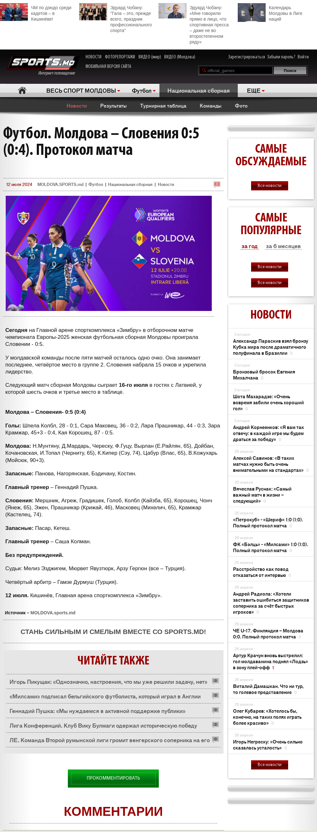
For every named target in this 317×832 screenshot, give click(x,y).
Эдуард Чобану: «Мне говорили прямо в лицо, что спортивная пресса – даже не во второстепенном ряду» (193, 23)
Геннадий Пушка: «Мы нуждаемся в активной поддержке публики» (97, 710)
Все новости (269, 185)
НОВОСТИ (93, 57)
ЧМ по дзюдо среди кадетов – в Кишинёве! (35, 12)
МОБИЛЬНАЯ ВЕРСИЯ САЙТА (108, 66)
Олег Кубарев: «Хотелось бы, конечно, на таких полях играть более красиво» (267, 717)
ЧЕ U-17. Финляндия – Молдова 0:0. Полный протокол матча (268, 633)
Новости (77, 105)
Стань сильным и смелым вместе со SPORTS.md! (113, 631)
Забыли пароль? (281, 57)
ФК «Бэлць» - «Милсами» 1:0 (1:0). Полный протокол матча (270, 547)
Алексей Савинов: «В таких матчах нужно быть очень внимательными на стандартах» (271, 464)
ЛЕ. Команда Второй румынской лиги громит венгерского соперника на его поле (110, 741)
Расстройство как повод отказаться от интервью (262, 572)
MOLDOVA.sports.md (52, 612)
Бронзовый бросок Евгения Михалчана (264, 374)
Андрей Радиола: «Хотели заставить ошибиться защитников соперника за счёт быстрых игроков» (271, 603)
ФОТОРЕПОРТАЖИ (120, 57)
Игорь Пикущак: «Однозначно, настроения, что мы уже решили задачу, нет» (108, 681)
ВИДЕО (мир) (150, 57)
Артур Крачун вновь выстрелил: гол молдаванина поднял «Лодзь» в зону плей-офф (270, 661)
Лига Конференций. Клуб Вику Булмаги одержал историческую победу (103, 725)
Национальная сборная (198, 90)
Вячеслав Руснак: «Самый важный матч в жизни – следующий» (262, 494)
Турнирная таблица (163, 105)
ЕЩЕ (254, 90)
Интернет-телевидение (43, 66)
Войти (303, 57)
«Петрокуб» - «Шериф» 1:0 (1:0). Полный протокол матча (268, 522)
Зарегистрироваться (246, 57)
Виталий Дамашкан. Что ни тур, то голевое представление (268, 689)
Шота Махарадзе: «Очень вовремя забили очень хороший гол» (268, 402)
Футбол (142, 90)
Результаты (113, 105)
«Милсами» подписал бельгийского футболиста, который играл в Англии (105, 696)
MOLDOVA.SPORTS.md (60, 184)
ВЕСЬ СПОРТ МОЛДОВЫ (81, 90)
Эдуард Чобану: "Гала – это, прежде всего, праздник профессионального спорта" (115, 18)
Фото (241, 105)
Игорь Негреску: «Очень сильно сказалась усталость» (268, 744)
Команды (211, 105)
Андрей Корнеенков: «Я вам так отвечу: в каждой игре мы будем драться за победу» (268, 433)
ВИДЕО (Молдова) (179, 57)
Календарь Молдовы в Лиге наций (270, 12)
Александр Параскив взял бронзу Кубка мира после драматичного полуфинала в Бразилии (270, 347)
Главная (22, 90)
